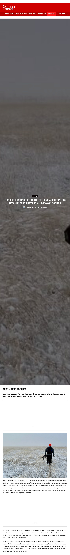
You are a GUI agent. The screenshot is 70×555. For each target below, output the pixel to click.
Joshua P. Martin (31, 207)
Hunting (12, 13)
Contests (40, 13)
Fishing (7, 13)
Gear (21, 13)
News (25, 13)
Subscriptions (51, 13)
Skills (17, 13)
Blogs (34, 13)
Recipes (30, 13)
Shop (45, 13)
